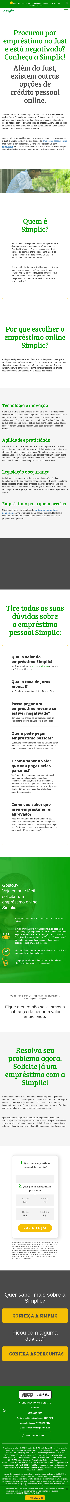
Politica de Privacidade (31, 1493)
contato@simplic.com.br (38, 1428)
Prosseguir (35, 1498)
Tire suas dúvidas (32, 1435)
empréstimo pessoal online (55, 141)
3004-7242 (48, 1418)
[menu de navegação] (66, 10)
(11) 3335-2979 (35, 1413)
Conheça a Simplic (35, 1316)
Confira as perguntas (36, 1354)
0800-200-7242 (43, 1423)
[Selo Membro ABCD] (35, 1394)
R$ (25, 1200)
